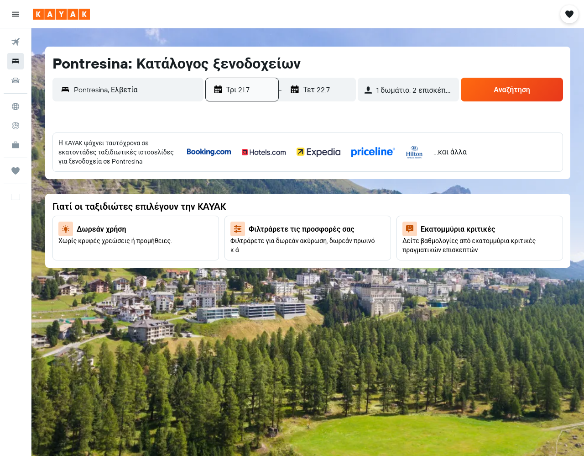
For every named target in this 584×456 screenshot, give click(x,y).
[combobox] (136, 89)
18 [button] (335, 218)
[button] (15, 14)
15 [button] (269, 218)
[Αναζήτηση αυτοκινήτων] (15, 80)
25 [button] (335, 240)
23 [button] (291, 240)
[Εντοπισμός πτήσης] (15, 126)
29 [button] (269, 262)
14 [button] (247, 218)
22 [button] (269, 240)
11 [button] (335, 196)
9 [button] (291, 196)
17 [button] (313, 218)
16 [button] (291, 218)
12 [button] (357, 196)
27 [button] (225, 262)
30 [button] (291, 262)
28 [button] (247, 262)
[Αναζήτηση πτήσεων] (15, 42)
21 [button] (247, 240)
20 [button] (225, 240)
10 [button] (313, 196)
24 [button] (313, 240)
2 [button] (291, 175)
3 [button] (313, 175)
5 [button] (357, 175)
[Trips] (15, 171)
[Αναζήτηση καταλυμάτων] (15, 61)
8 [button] (269, 196)
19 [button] (357, 218)
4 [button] (335, 175)
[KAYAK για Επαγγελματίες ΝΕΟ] (15, 145)
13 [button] (225, 218)
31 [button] (313, 262)
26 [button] (357, 240)
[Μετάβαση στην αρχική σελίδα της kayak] (61, 14)
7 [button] (247, 196)
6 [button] (226, 196)
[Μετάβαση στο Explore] (15, 106)
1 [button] (269, 175)
